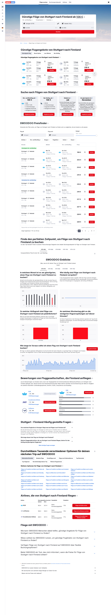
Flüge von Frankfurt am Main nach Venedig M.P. (32, 473)
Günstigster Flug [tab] (26, 53)
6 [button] (91, 231)
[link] (30, 114)
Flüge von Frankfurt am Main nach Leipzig (32, 483)
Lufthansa (31, 408)
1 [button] (79, 231)
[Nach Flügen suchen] (2, 6)
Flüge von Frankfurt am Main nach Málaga (82, 489)
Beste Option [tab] (37, 53)
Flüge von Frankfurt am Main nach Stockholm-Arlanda (30, 480)
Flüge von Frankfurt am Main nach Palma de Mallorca (32, 470)
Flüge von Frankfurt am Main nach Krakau (82, 485)
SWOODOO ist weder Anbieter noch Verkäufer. (59, 568)
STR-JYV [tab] (72, 249)
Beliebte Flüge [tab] (40, 458)
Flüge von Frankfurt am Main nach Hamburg (32, 476)
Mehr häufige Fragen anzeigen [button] (47, 445)
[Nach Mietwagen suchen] (2, 13)
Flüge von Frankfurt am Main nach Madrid (57, 489)
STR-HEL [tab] (43, 249)
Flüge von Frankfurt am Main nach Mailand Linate (82, 477)
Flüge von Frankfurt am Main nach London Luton (82, 480)
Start (21, 43)
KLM (29, 391)
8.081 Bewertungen (33, 412)
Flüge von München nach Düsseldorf (55, 472)
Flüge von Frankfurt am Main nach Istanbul (57, 469)
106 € (79, 16)
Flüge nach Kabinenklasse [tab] (66, 458)
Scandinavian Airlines (34, 400)
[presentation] (84, 17)
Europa (25, 43)
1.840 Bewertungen (33, 404)
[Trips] (2, 23)
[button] (2, 2)
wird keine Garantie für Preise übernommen (60, 563)
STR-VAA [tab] (50, 249)
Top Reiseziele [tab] (80, 458)
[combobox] (28, 20)
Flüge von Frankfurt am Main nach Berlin (31, 489)
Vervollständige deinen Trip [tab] (40, 461)
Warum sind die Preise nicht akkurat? (59, 573)
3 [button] (85, 231)
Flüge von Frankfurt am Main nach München (57, 476)
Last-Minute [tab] (47, 53)
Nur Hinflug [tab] (57, 53)
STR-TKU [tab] (65, 249)
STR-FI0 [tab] (43, 268)
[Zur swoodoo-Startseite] (10, 2)
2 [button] (82, 231)
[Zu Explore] (2, 19)
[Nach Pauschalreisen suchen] (2, 16)
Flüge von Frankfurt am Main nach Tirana (57, 485)
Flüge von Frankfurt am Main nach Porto (56, 483)
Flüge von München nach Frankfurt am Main (82, 483)
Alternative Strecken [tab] (27, 458)
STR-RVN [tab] (58, 249)
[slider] (96, 135)
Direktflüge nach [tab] (51, 458)
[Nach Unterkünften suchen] (2, 10)
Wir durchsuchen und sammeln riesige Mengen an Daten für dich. (59, 571)
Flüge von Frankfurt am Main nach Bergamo (57, 480)
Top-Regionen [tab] (26, 461)
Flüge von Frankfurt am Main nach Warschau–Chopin (83, 473)
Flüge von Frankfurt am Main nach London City (32, 486)
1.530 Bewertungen (33, 396)
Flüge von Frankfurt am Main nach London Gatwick (82, 470)
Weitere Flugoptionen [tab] (56, 461)
